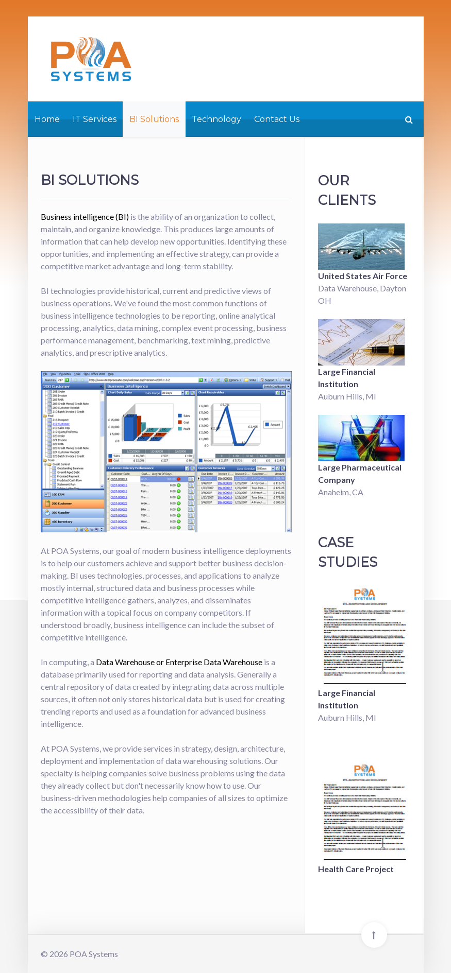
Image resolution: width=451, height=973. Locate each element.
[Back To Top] (374, 935)
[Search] (407, 119)
